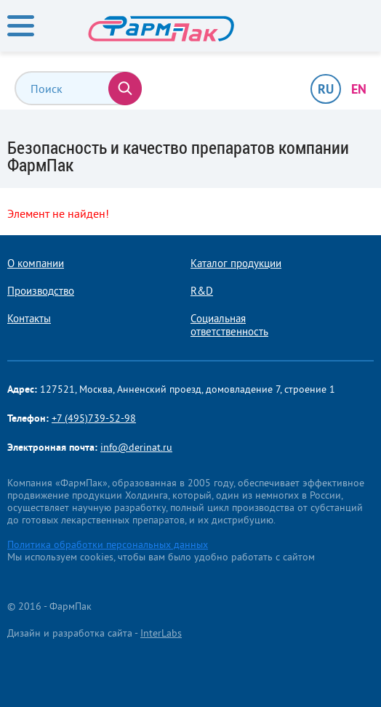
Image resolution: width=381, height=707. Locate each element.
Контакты (29, 318)
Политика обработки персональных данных (107, 544)
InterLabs (161, 632)
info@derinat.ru (136, 447)
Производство (40, 291)
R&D (201, 291)
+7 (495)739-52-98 (94, 418)
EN (358, 89)
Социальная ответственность (229, 325)
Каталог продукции (235, 263)
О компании (35, 263)
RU (326, 89)
